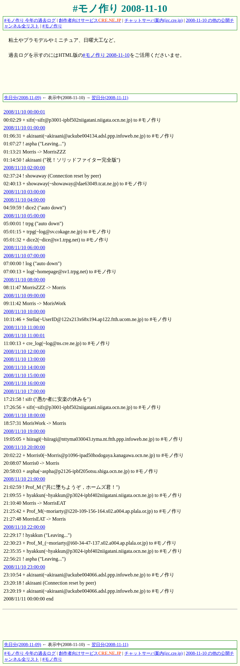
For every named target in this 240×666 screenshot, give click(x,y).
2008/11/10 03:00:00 (24, 191)
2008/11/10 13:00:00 (24, 359)
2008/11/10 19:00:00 (24, 431)
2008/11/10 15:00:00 (24, 375)
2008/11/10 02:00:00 (24, 167)
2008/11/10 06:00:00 (24, 247)
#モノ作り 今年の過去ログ (30, 20)
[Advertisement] (116, 79)
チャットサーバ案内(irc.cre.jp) (153, 20)
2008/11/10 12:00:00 (24, 351)
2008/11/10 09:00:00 (24, 295)
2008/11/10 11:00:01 (24, 335)
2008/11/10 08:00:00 (24, 279)
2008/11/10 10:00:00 (24, 311)
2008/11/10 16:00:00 (24, 383)
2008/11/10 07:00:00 (24, 255)
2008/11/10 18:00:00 (24, 415)
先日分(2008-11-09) (22, 97)
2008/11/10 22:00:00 (24, 527)
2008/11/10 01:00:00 (24, 127)
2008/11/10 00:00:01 (24, 111)
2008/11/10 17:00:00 (24, 391)
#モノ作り (52, 25)
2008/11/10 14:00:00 (24, 367)
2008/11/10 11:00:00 (24, 327)
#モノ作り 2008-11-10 (120, 8)
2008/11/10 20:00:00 (24, 447)
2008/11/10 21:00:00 (24, 479)
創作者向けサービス (90, 20)
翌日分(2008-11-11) (110, 97)
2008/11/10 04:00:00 (24, 199)
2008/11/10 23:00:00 (24, 567)
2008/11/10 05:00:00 (24, 215)
